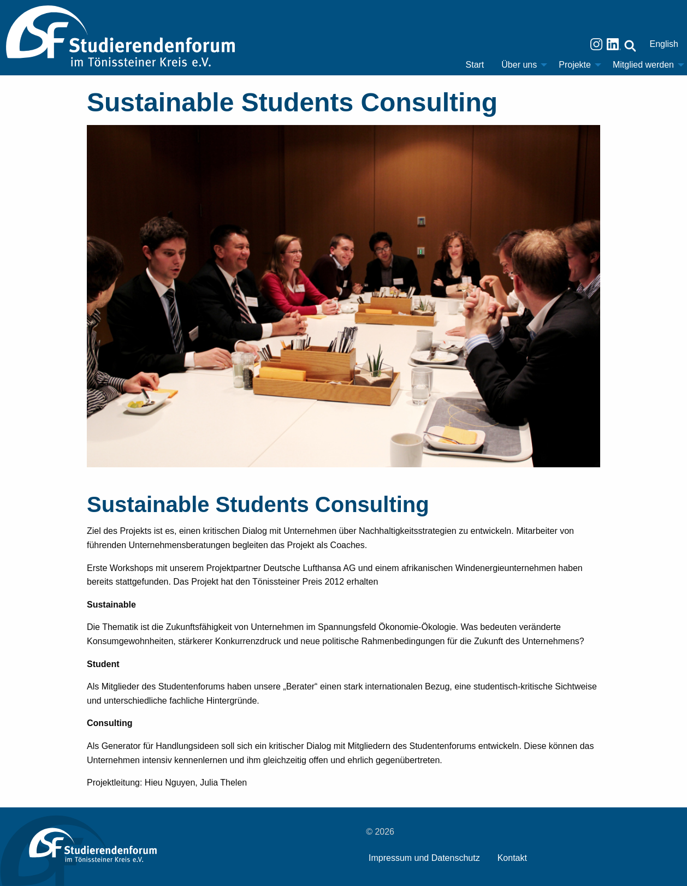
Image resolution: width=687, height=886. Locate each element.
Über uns (519, 64)
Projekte (575, 64)
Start (475, 64)
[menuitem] (475, 65)
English (664, 44)
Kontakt (512, 858)
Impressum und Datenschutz (424, 858)
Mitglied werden (643, 64)
